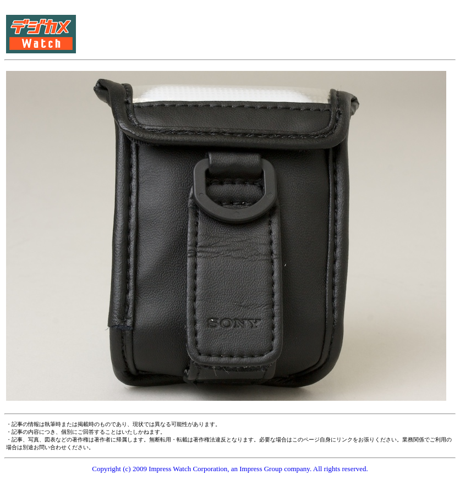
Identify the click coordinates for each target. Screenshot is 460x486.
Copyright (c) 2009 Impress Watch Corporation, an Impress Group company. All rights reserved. (230, 469)
